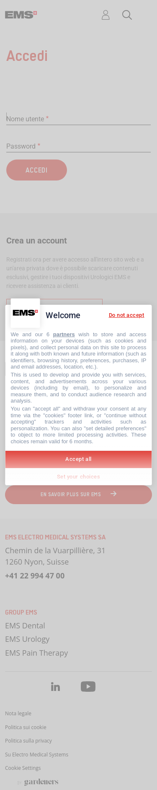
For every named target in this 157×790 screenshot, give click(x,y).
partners (64, 334)
